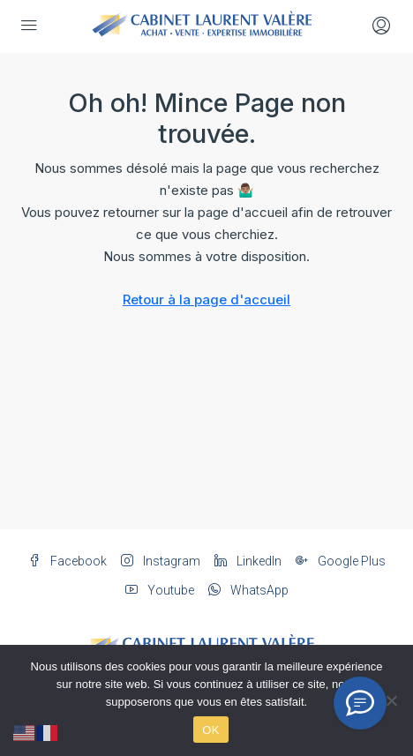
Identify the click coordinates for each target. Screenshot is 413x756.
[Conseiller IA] (360, 703)
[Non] (391, 700)
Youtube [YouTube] (159, 590)
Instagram (160, 561)
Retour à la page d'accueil (206, 299)
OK (210, 730)
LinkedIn (248, 561)
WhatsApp (248, 590)
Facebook (67, 561)
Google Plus (341, 561)
